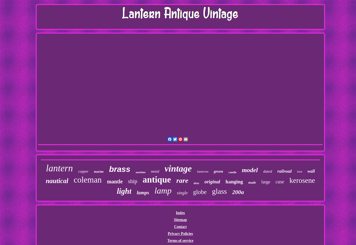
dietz (196, 183)
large (265, 181)
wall (311, 171)
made (252, 182)
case (280, 181)
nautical (57, 180)
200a (238, 192)
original (212, 181)
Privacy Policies (180, 234)
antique (157, 179)
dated (267, 171)
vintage (178, 168)
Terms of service (180, 241)
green (218, 171)
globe (200, 192)
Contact (180, 227)
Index (180, 213)
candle (232, 172)
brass (119, 169)
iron (299, 171)
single (182, 192)
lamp (163, 190)
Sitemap (180, 220)
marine (99, 171)
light (124, 191)
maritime (140, 172)
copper (83, 171)
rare (182, 180)
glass (219, 191)
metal (155, 171)
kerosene (302, 180)
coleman (88, 179)
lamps (143, 192)
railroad (284, 171)
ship (132, 181)
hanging (234, 181)
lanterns (203, 171)
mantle (115, 181)
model (250, 170)
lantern (59, 168)
